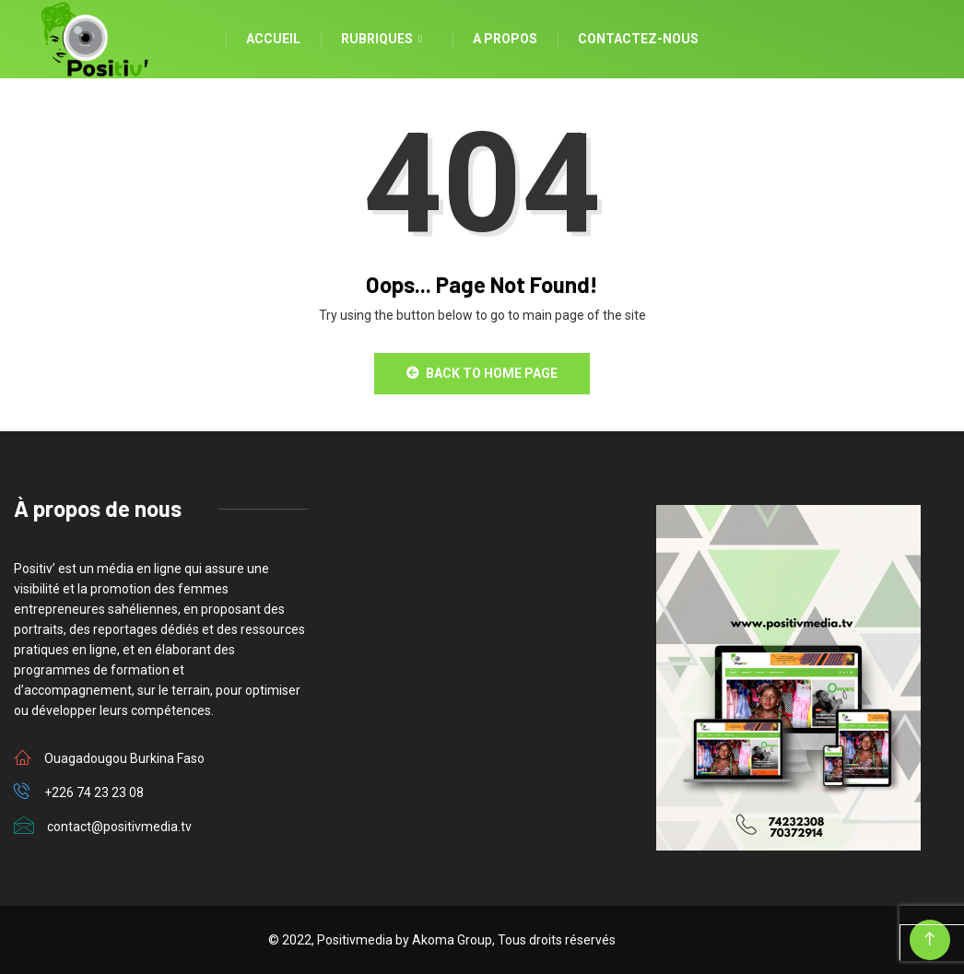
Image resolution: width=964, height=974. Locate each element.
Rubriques (384, 39)
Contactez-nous (638, 38)
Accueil (273, 38)
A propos (505, 38)
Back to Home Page (482, 373)
